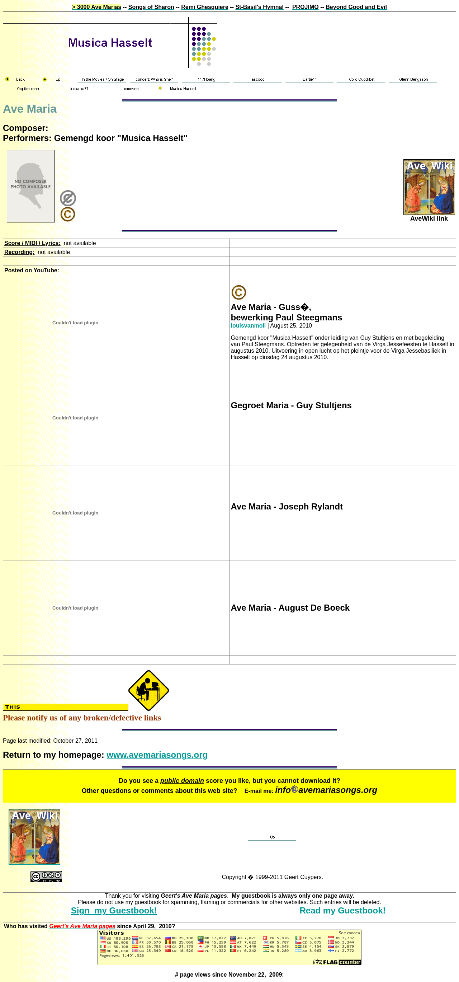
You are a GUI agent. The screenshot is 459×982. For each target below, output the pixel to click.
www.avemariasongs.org (157, 755)
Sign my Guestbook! (114, 910)
